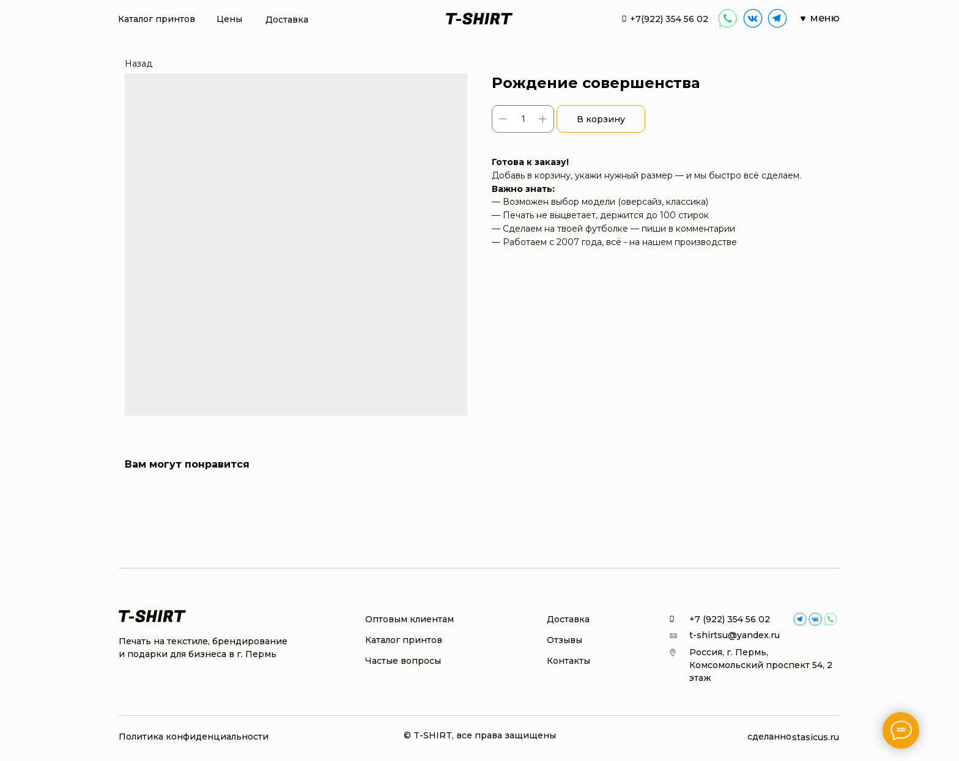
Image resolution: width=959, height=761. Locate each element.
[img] (753, 18)
